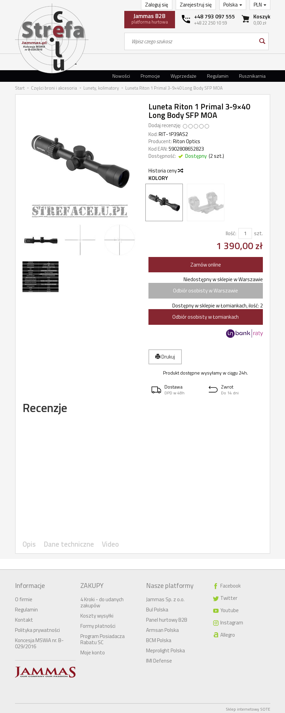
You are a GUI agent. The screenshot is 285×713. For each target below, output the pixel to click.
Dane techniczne (66, 546)
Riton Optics (186, 141)
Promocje (150, 75)
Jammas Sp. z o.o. (165, 598)
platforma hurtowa (149, 18)
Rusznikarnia (252, 75)
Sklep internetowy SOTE (248, 707)
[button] (177, 389)
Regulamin (217, 75)
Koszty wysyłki (96, 614)
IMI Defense (159, 659)
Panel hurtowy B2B (166, 618)
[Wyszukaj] (261, 41)
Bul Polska (157, 608)
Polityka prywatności (37, 628)
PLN (260, 5)
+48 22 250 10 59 (210, 22)
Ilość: (231, 233)
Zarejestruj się (196, 5)
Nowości (121, 75)
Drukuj (165, 357)
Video (106, 546)
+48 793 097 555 (214, 16)
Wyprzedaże (183, 75)
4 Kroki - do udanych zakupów (102, 601)
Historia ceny (165, 171)
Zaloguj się (156, 5)
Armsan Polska (162, 628)
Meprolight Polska (165, 649)
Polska (232, 5)
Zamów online (205, 265)
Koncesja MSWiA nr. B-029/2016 (39, 642)
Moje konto (92, 651)
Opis (28, 546)
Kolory (158, 178)
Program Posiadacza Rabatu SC (102, 637)
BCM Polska (158, 638)
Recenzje (49, 409)
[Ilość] (245, 233)
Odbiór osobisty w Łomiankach (205, 317)
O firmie (23, 598)
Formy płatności (97, 624)
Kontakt (24, 618)
